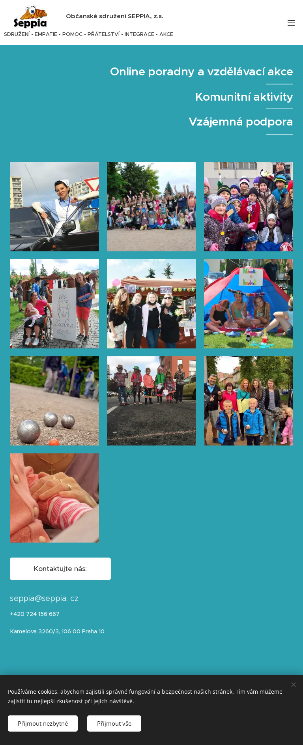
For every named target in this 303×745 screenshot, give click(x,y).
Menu (291, 22)
